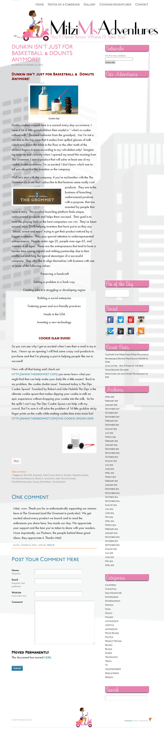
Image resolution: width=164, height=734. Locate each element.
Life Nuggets (111, 621)
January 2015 (111, 485)
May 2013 (109, 561)
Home (40, 4)
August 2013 (111, 549)
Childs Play (111, 589)
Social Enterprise (42, 482)
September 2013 (112, 545)
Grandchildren (80, 475)
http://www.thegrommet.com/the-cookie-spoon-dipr (52, 418)
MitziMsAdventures (22, 482)
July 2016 (109, 433)
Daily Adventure (113, 593)
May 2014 (109, 517)
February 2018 (111, 401)
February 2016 (111, 441)
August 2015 (111, 461)
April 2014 (109, 521)
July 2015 (109, 465)
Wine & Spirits (112, 673)
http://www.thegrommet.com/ (35, 374)
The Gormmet (59, 482)
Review (108, 649)
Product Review (113, 641)
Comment (17, 602)
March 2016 (110, 437)
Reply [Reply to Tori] (50, 545)
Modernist (129, 721)
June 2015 (109, 469)
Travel (108, 661)
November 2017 (112, 409)
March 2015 (110, 477)
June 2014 (109, 513)
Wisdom (109, 677)
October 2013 (111, 541)
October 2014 (111, 497)
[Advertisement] (114, 128)
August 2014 (111, 505)
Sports (108, 653)
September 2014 (112, 501)
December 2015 (112, 449)
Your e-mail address (115, 56)
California (110, 585)
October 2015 (111, 457)
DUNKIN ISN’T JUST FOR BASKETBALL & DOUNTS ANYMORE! (42, 54)
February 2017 (111, 421)
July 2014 (109, 509)
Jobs (57, 479)
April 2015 (109, 473)
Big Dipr (28, 475)
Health (108, 613)
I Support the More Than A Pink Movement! (127, 355)
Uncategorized (113, 669)
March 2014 (110, 525)
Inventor (49, 479)
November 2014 (112, 493)
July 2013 (109, 553)
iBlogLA (39, 479)
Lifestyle (109, 625)
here (47, 657)
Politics (109, 637)
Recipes (108, 645)
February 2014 (111, 529)
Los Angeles (111, 629)
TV (106, 665)
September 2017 (112, 417)
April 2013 (109, 565)
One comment (19, 472)
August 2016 (111, 429)
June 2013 (109, 557)
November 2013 (112, 537)
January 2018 (111, 405)
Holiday (109, 617)
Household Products (23, 479)
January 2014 (111, 533)
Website (16, 592)
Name (15, 570)
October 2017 (111, 413)
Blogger (37, 475)
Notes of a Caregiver (64, 4)
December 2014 (112, 489)
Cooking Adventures (115, 4)
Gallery (89, 4)
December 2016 (112, 425)
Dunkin (67, 475)
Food (108, 609)
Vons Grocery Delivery (117, 370)
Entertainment (112, 601)
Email (15, 579)
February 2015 (111, 481)
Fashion (109, 605)
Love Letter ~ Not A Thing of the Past (124, 366)
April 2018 (109, 397)
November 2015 (112, 453)
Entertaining (111, 597)
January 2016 (111, 445)
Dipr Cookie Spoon (53, 475)
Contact (141, 4)
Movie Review (112, 633)
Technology (111, 657)
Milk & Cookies (68, 479)
